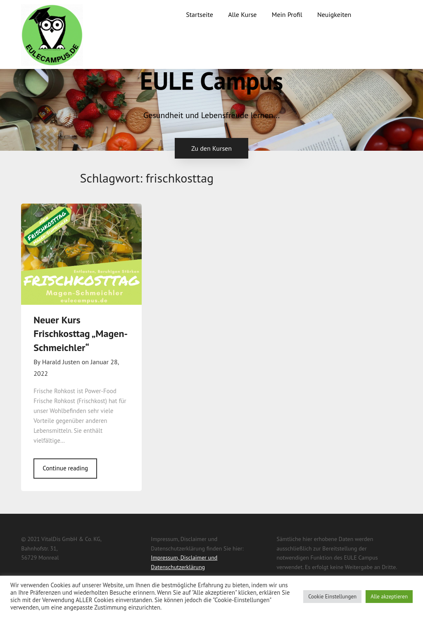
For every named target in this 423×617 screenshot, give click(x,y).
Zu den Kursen (211, 148)
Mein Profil (287, 14)
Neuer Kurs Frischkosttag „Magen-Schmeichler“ (80, 333)
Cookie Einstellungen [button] (332, 596)
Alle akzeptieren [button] (389, 596)
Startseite (199, 14)
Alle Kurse (242, 14)
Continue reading (65, 468)
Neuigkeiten (334, 14)
